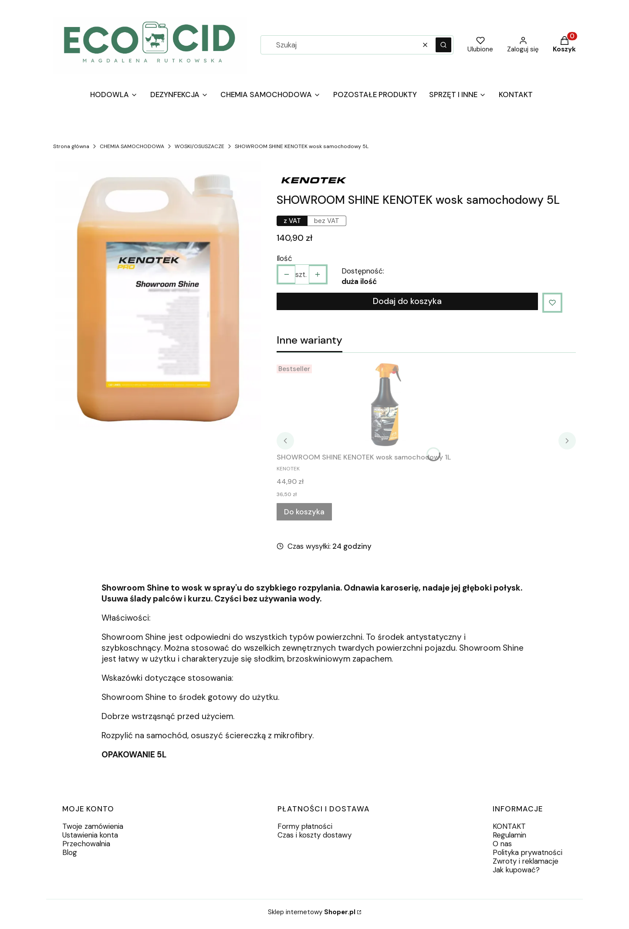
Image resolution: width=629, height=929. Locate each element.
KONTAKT (509, 826)
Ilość (284, 258)
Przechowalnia (86, 843)
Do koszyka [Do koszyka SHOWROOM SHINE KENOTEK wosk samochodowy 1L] (304, 512)
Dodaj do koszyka (407, 301)
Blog (69, 852)
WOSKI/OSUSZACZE (199, 146)
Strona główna (71, 146)
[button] (443, 44)
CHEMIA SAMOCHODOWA (132, 146)
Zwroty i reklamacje (525, 861)
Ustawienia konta (90, 835)
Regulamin (509, 835)
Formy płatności (304, 826)
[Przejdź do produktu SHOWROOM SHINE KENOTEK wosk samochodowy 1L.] (385, 404)
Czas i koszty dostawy (314, 835)
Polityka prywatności (527, 852)
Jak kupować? (516, 870)
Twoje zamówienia (92, 826)
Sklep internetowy (311, 912)
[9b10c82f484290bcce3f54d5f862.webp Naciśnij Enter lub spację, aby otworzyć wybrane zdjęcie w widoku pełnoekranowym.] (158, 298)
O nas (502, 843)
